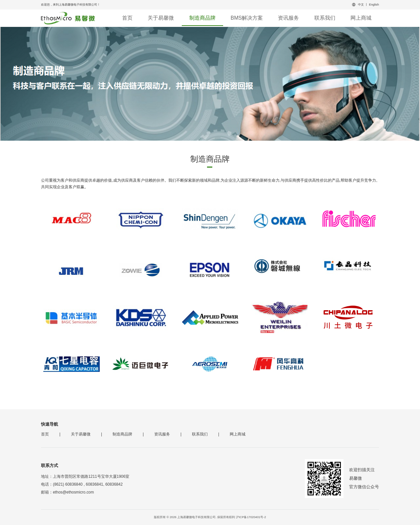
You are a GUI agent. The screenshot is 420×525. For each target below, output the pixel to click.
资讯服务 (288, 18)
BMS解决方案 (247, 18)
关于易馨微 (161, 18)
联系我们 (324, 18)
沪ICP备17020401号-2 (251, 517)
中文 (361, 4)
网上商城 (360, 18)
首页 (127, 18)
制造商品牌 (202, 18)
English (374, 4)
